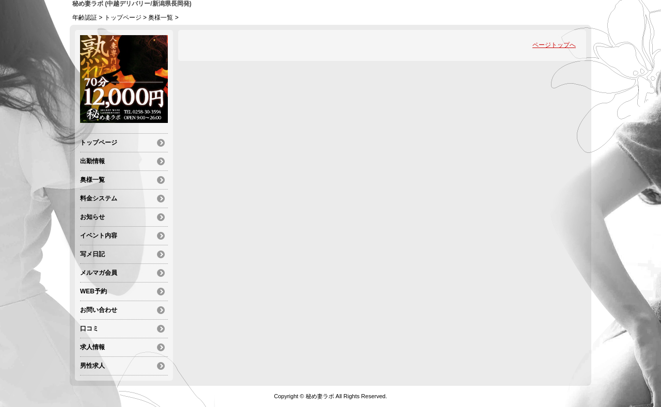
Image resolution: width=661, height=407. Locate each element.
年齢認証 (84, 17)
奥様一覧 (160, 17)
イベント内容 (98, 235)
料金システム (98, 198)
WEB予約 (93, 291)
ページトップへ (554, 45)
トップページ (122, 17)
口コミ (89, 328)
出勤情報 (92, 161)
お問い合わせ (98, 310)
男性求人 (92, 365)
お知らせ (92, 217)
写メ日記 (92, 254)
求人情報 (92, 347)
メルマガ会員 (98, 272)
